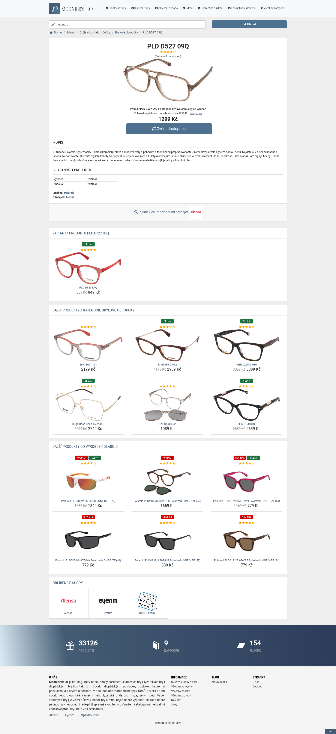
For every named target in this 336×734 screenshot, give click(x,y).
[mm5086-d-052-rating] (167, 327)
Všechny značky (180, 691)
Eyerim (69, 715)
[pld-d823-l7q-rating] (88, 250)
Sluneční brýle (140, 8)
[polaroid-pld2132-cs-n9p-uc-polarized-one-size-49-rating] (167, 463)
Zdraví (187, 8)
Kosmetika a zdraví (210, 8)
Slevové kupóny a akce (184, 682)
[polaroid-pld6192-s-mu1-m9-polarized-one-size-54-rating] (246, 463)
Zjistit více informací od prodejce (168, 212)
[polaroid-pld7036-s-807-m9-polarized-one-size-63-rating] (88, 523)
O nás (256, 682)
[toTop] (330, 731)
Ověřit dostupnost (169, 128)
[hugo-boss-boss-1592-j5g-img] (88, 405)
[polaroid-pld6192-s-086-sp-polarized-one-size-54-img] (246, 541)
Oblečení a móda (166, 8)
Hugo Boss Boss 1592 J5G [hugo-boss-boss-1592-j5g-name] (88, 424)
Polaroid (69, 192)
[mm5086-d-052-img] (167, 345)
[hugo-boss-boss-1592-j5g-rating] (88, 386)
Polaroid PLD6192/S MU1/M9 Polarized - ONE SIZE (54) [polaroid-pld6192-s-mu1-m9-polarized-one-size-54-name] (246, 501)
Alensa (70, 197)
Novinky (176, 700)
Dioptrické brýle (116, 8)
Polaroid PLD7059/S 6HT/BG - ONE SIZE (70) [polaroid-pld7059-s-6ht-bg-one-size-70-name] (88, 501)
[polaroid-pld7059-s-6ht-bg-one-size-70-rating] (88, 463)
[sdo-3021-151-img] (88, 345)
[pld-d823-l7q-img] (88, 268)
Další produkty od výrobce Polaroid (85, 446)
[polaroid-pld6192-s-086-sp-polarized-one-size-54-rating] (246, 523)
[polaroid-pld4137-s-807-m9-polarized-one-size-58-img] (167, 541)
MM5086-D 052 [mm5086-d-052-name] (167, 364)
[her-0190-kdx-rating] (246, 386)
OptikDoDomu (90, 715)
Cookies (257, 686)
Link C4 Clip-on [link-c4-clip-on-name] (167, 424)
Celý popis (196, 113)
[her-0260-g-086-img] (246, 345)
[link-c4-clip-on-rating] (167, 386)
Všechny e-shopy (181, 695)
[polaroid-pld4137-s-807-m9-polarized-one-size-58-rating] (167, 523)
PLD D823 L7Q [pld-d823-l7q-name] (88, 287)
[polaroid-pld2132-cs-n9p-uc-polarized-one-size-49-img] (167, 482)
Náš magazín (220, 682)
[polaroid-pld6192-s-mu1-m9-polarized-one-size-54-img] (246, 482)
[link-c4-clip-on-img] (167, 405)
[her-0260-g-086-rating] (246, 327)
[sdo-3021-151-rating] (88, 327)
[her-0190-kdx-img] (246, 405)
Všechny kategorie (272, 8)
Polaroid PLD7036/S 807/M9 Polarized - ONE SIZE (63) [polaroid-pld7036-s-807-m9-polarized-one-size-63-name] (88, 560)
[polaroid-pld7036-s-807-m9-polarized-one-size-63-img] (88, 541)
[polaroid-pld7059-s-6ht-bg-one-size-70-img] (88, 482)
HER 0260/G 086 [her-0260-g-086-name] (247, 364)
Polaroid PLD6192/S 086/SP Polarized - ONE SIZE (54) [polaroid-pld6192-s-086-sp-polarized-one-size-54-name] (246, 560)
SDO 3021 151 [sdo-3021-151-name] (88, 364)
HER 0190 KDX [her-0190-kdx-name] (247, 424)
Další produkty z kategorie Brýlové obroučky (93, 310)
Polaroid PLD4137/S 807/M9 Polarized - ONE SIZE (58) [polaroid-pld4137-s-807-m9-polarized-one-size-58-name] (167, 560)
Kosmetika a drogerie (241, 8)
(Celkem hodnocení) (168, 56)
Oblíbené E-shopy (67, 583)
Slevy (174, 704)
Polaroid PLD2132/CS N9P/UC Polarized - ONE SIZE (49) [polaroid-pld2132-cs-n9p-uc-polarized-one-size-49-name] (167, 501)
